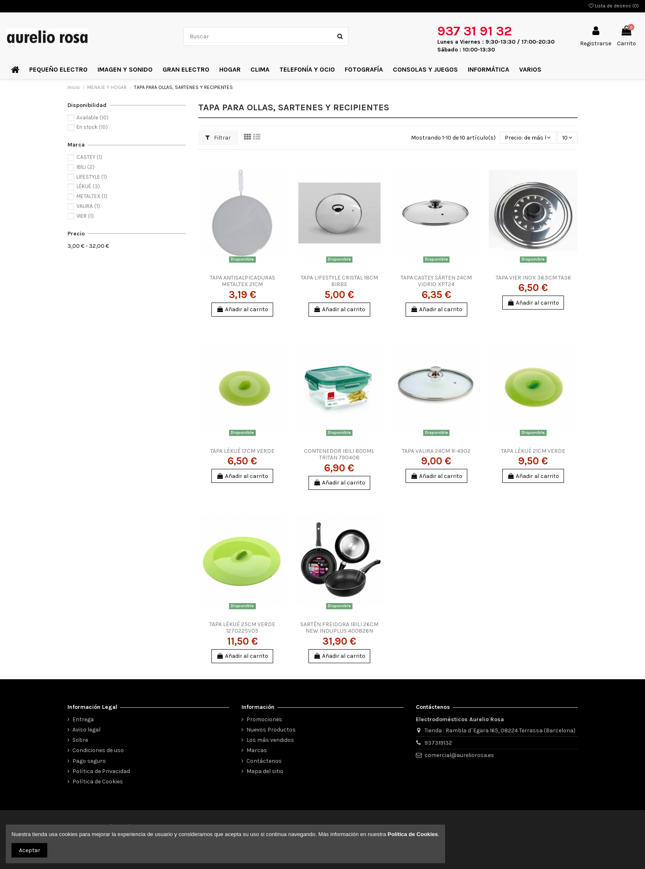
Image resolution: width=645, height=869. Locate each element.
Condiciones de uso (98, 750)
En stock (92, 127)
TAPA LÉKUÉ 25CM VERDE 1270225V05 (242, 628)
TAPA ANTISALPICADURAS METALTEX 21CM (242, 281)
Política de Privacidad (101, 771)
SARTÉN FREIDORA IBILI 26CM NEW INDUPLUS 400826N (339, 628)
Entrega (83, 719)
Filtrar (218, 137)
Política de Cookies (97, 781)
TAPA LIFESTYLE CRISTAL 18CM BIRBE (339, 281)
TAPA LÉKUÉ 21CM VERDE (533, 450)
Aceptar (29, 850)
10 (567, 137)
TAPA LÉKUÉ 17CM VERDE (242, 450)
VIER (85, 216)
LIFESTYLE (92, 177)
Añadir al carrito (242, 309)
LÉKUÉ (88, 186)
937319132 (438, 742)
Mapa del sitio (264, 771)
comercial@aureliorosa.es (459, 755)
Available (93, 117)
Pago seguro (89, 760)
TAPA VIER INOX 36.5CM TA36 (533, 277)
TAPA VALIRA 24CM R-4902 (436, 450)
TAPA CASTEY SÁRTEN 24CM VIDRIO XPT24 (436, 281)
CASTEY (89, 157)
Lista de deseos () (614, 6)
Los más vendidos (270, 739)
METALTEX (92, 196)
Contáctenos (264, 760)
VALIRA (88, 206)
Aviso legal (86, 729)
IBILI (86, 167)
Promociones (264, 719)
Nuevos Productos (271, 729)
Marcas (256, 750)
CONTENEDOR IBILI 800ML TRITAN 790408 (339, 454)
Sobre (80, 739)
